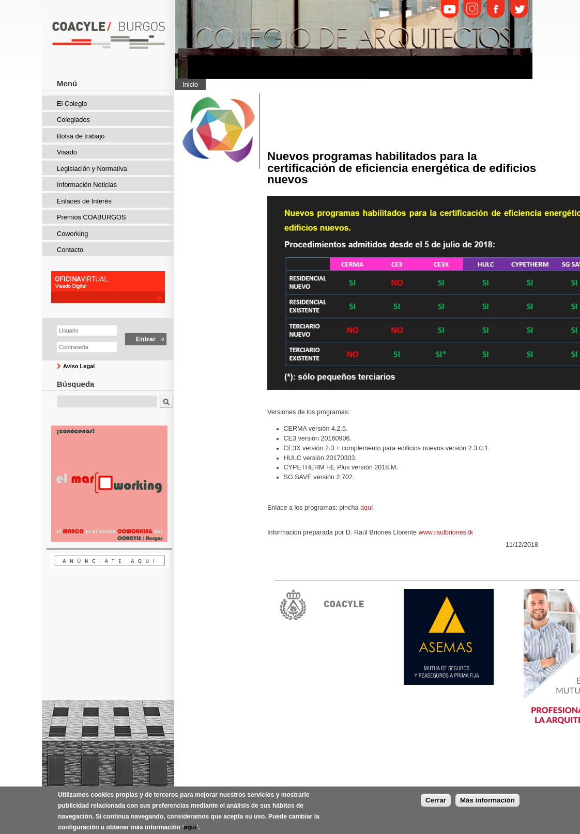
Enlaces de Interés (84, 201)
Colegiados (73, 119)
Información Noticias (87, 184)
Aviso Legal (79, 366)
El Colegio (72, 103)
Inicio (190, 84)
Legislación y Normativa (92, 168)
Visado (67, 152)
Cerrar (435, 805)
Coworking (72, 234)
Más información (487, 805)
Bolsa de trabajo (80, 136)
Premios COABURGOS (91, 217)
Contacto (70, 250)
